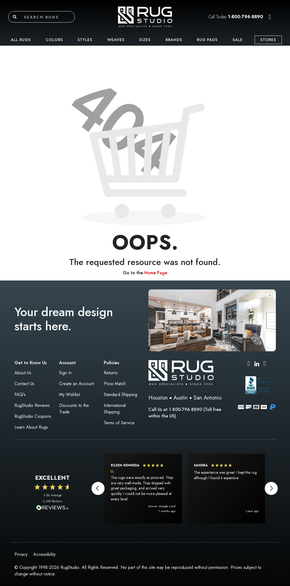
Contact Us (24, 384)
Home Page (155, 273)
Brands (174, 39)
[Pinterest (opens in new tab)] (265, 364)
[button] (270, 16)
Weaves (115, 39)
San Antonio (208, 398)
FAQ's (20, 394)
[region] (185, 488)
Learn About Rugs (31, 427)
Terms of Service (119, 423)
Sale (238, 39)
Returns (111, 373)
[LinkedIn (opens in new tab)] (256, 363)
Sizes (145, 39)
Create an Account (76, 384)
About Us (22, 373)
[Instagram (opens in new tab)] (249, 364)
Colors (54, 39)
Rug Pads (207, 39)
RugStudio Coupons (32, 416)
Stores (268, 39)
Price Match (115, 384)
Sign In (65, 373)
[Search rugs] (48, 16)
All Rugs (21, 39)
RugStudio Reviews (32, 405)
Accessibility (44, 554)
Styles (85, 39)
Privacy (21, 554)
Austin (180, 398)
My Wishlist (69, 394)
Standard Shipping (120, 394)
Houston (158, 398)
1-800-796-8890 (245, 17)
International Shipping (115, 408)
